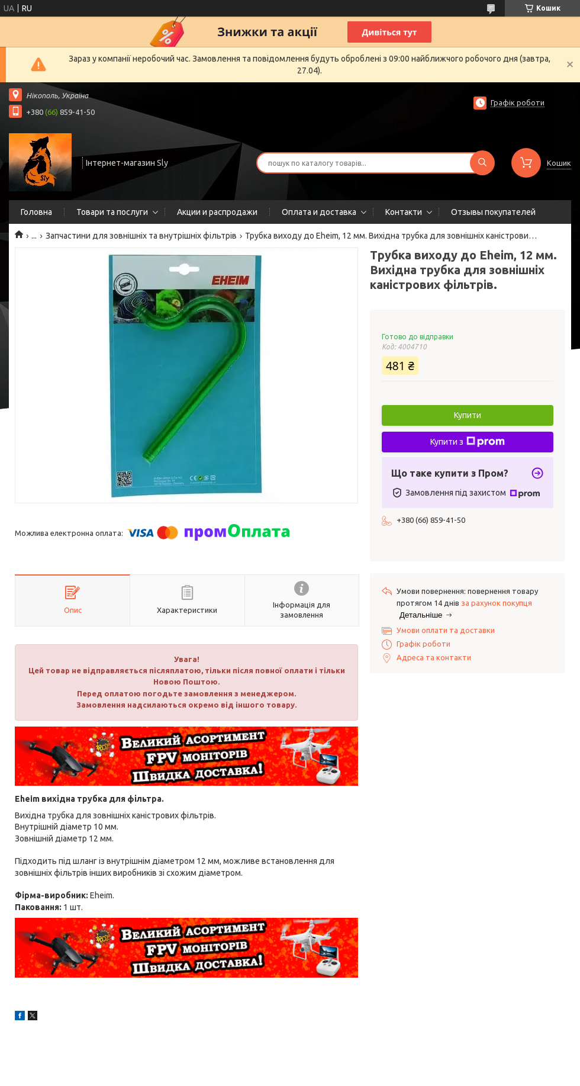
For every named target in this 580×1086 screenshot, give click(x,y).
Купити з (467, 441)
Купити (467, 415)
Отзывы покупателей (493, 212)
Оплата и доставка (319, 212)
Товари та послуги (112, 212)
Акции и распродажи (217, 212)
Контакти (403, 212)
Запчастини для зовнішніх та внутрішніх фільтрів (141, 235)
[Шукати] (482, 162)
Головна (36, 212)
